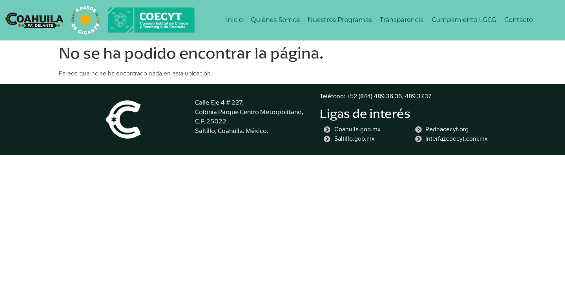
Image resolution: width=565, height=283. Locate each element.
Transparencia (402, 20)
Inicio (234, 20)
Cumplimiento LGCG (464, 20)
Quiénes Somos (275, 20)
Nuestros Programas (340, 20)
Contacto (518, 20)
